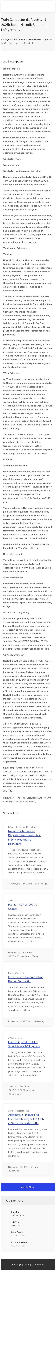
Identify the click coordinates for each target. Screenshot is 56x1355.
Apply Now (27, 1187)
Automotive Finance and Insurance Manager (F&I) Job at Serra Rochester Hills (26, 1119)
